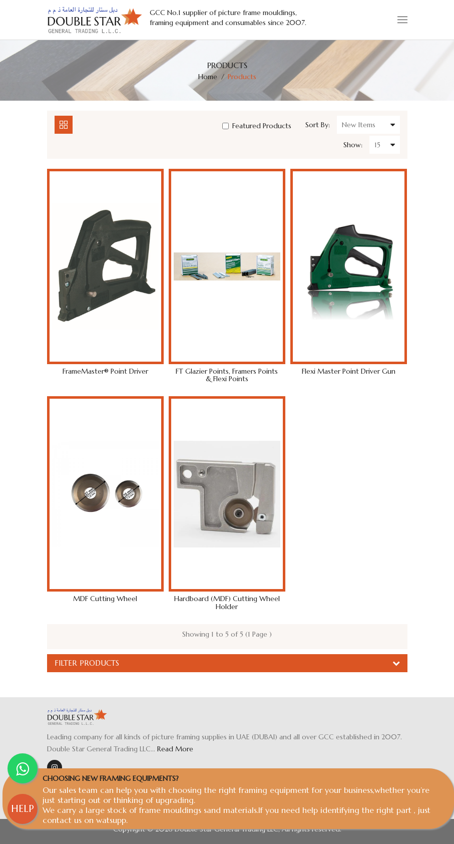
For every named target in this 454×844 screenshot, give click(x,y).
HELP (22, 808)
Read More (175, 748)
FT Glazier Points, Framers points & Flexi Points (227, 375)
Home (207, 76)
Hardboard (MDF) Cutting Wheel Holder (227, 603)
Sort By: (317, 124)
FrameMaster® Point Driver (105, 371)
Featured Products (256, 125)
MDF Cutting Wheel (105, 599)
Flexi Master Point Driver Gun (348, 371)
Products (242, 76)
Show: (352, 144)
